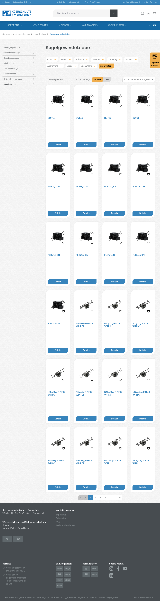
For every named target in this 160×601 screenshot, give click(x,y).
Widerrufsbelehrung (65, 525)
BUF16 (136, 118)
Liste (107, 79)
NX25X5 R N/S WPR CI (84, 393)
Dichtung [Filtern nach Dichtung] (115, 59)
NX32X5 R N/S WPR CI (140, 325)
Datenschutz (61, 518)
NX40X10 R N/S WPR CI (84, 325)
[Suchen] (114, 13)
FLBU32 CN (110, 255)
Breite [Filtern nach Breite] (71, 66)
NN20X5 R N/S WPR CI (56, 462)
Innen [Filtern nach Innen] (51, 59)
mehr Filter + (106, 66)
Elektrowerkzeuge (11, 69)
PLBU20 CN (138, 186)
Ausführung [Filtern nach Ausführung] (54, 66)
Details (58, 145)
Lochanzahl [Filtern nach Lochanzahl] (88, 66)
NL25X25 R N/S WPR (140, 462)
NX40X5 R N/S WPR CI (112, 325)
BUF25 (79, 118)
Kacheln (98, 79)
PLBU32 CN (82, 186)
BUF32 (51, 118)
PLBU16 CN (54, 255)
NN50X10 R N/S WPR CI (113, 393)
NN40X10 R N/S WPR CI (141, 393)
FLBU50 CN (82, 255)
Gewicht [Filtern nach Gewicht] (98, 59)
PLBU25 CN (110, 186)
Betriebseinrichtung (11, 58)
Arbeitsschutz (9, 63)
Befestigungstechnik (12, 48)
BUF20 (107, 118)
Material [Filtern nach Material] (131, 59)
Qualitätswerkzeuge (12, 53)
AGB (58, 522)
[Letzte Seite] (119, 497)
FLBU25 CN (138, 255)
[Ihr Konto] (149, 13)
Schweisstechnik (10, 74)
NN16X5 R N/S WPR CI (84, 462)
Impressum (61, 515)
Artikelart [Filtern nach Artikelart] (82, 59)
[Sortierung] (138, 79)
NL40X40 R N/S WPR (112, 462)
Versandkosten (53, 597)
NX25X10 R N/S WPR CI (56, 393)
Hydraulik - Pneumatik (13, 79)
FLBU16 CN (54, 323)
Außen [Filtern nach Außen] (66, 59)
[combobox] (81, 13)
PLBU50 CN (54, 186)
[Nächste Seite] (114, 497)
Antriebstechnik (10, 84)
